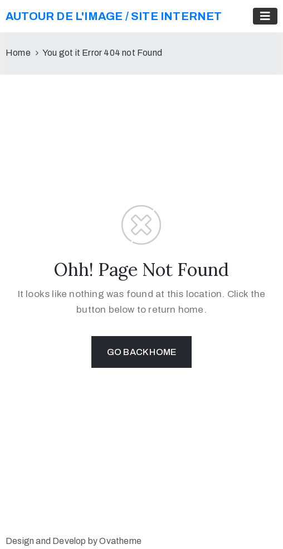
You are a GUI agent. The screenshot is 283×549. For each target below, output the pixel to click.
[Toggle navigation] (265, 16)
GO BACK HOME (141, 352)
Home (18, 52)
